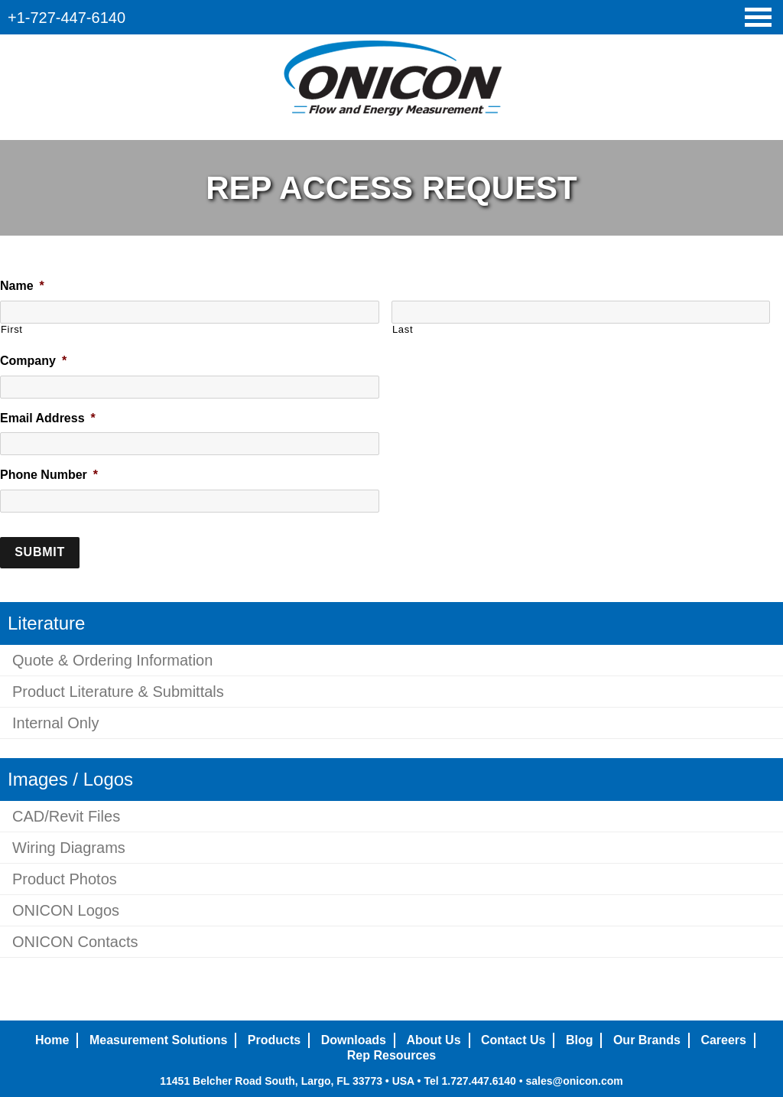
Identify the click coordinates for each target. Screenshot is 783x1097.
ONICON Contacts (75, 941)
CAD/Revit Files (66, 816)
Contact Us (513, 1040)
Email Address (48, 418)
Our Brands (647, 1040)
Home (52, 1040)
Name (22, 285)
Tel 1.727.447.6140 (469, 1081)
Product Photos (64, 879)
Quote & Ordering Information (112, 660)
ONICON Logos (65, 910)
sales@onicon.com (573, 1081)
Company (33, 360)
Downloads (353, 1040)
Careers (723, 1040)
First (12, 329)
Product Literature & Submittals (118, 691)
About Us (433, 1040)
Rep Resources (392, 1055)
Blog (579, 1040)
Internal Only (55, 723)
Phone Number (49, 474)
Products (274, 1040)
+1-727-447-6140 (66, 17)
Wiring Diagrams (68, 847)
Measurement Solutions (158, 1040)
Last (402, 329)
